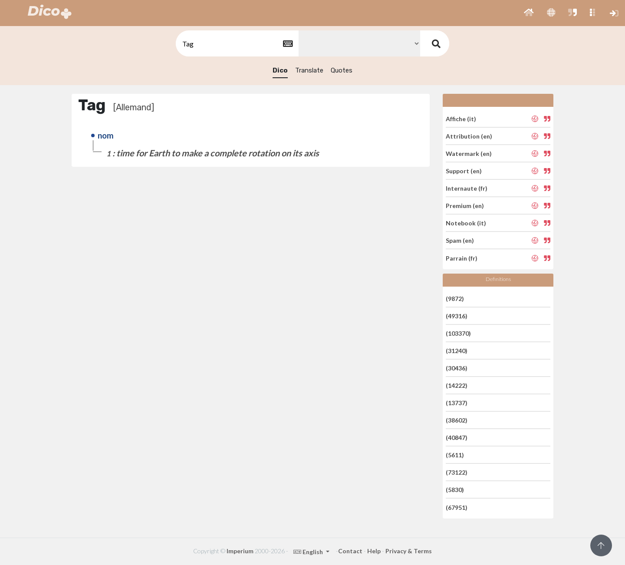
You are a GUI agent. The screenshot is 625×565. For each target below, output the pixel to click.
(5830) (455, 489)
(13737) (456, 402)
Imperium (240, 551)
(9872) (455, 298)
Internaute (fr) (466, 188)
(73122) (456, 472)
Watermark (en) (469, 153)
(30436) (456, 368)
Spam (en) (460, 240)
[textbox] (236, 43)
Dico (280, 70)
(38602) (456, 420)
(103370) (458, 333)
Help (374, 551)
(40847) (456, 437)
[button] (528, 13)
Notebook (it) (466, 223)
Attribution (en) (469, 136)
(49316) (456, 316)
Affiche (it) (461, 118)
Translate (309, 70)
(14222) (456, 385)
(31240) (456, 350)
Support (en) (464, 171)
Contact (350, 551)
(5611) (455, 455)
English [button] (308, 551)
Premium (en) (465, 205)
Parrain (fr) (461, 257)
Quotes (341, 70)
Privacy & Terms (408, 551)
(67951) (456, 507)
